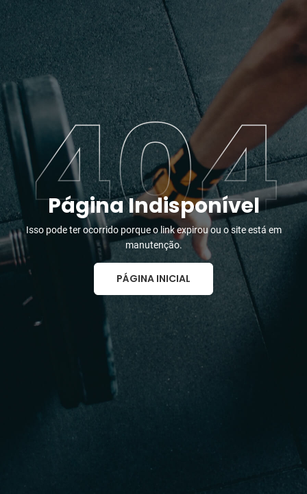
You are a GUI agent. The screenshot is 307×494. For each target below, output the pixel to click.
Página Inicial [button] (153, 278)
